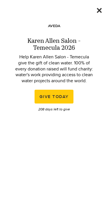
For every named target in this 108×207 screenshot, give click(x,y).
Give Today (54, 96)
